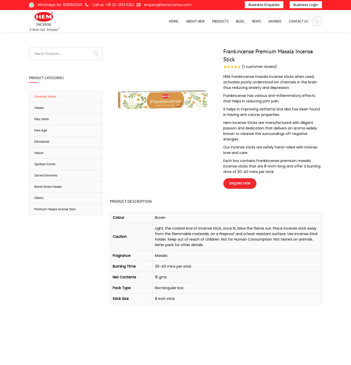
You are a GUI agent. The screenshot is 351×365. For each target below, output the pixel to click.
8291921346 (72, 4)
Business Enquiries (264, 4)
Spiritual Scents (44, 189)
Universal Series (261, 41)
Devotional (41, 167)
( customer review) (259, 91)
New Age (40, 155)
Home (181, 41)
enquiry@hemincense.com (168, 4)
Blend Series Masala (48, 212)
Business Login (305, 4)
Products (197, 41)
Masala (239, 41)
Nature (39, 178)
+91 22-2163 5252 (119, 4)
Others (38, 223)
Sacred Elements (45, 201)
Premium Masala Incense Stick (55, 234)
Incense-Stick (219, 41)
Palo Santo (41, 144)
